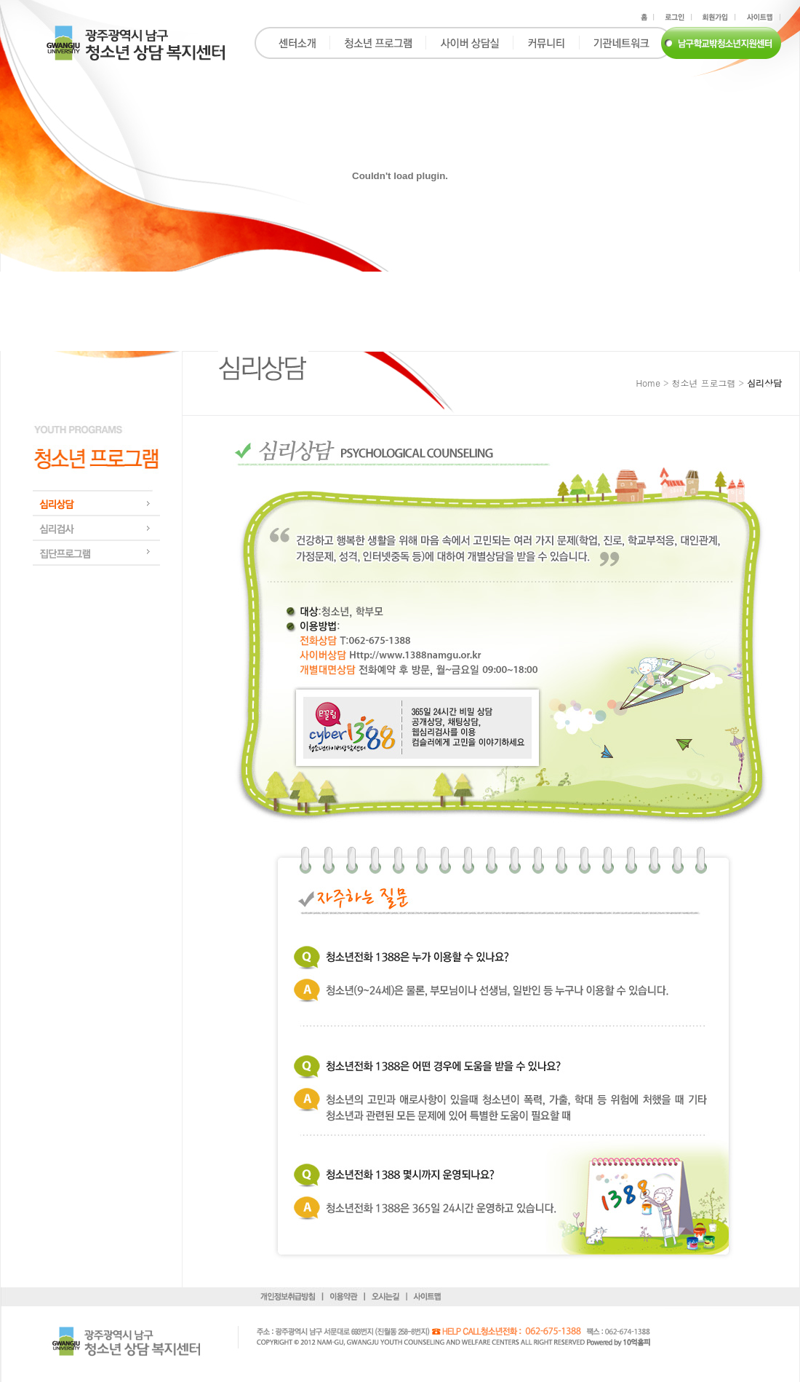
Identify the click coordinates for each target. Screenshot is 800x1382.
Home (648, 382)
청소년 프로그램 (703, 382)
